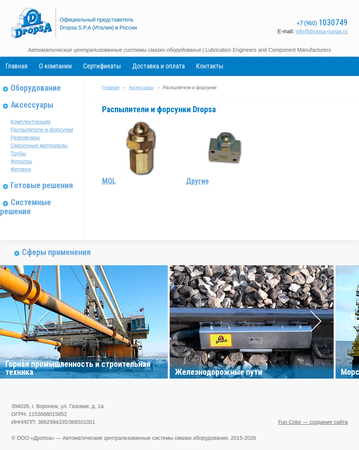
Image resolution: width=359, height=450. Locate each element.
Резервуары (25, 138)
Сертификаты (102, 66)
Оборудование (36, 88)
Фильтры (21, 161)
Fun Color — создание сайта (313, 422)
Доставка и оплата (158, 66)
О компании (55, 66)
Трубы (18, 153)
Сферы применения (56, 252)
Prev (44, 322)
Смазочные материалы (39, 145)
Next (314, 322)
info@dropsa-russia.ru (322, 31)
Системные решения (25, 207)
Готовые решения (42, 185)
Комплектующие (31, 122)
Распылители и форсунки (42, 130)
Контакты (209, 66)
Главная (17, 66)
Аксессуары (32, 105)
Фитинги (21, 169)
